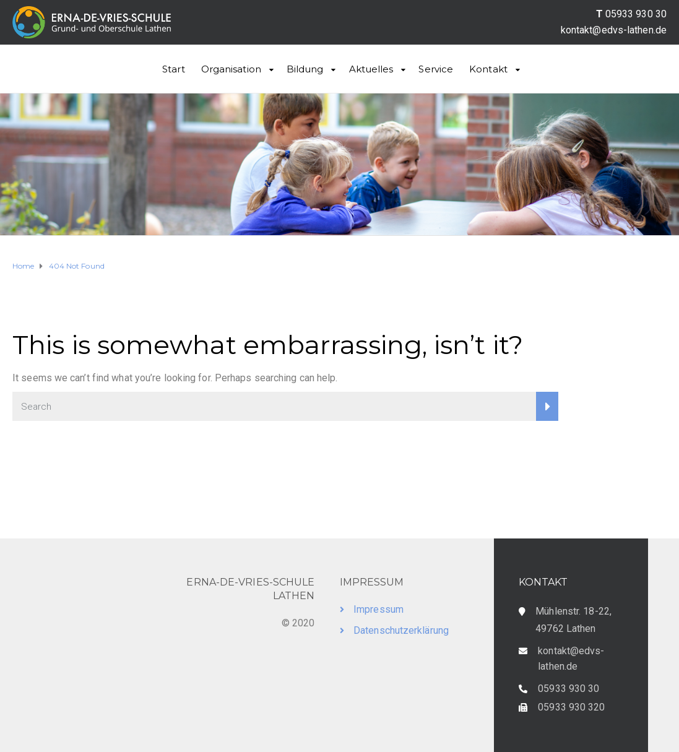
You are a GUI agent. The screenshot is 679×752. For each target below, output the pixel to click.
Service (435, 69)
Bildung (305, 69)
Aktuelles (371, 69)
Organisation (231, 69)
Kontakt (488, 69)
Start (173, 69)
